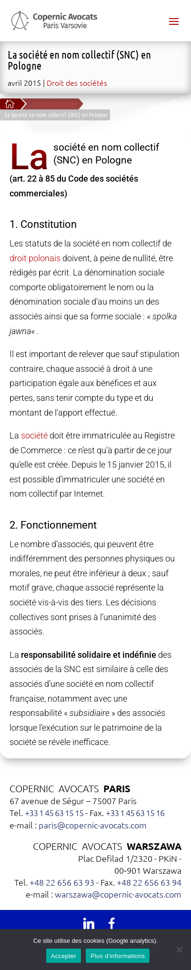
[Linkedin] (88, 923)
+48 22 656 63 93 (62, 882)
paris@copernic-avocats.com (93, 824)
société (34, 435)
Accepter (63, 956)
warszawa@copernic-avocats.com (118, 893)
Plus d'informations (117, 956)
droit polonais (35, 258)
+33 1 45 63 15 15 (54, 812)
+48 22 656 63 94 (149, 882)
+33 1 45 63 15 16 (135, 812)
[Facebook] (111, 923)
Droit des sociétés (77, 82)
